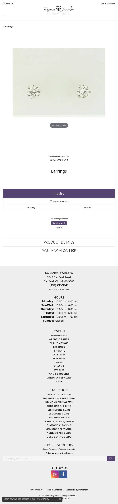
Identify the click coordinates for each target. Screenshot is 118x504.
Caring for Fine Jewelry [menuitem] (59, 421)
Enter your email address (59, 453)
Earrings (9, 26)
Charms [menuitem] (59, 366)
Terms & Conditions (54, 489)
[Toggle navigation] (5, 16)
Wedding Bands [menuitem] (59, 339)
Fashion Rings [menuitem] (59, 343)
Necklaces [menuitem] (59, 354)
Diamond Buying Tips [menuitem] (59, 402)
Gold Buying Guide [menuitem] (59, 436)
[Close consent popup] (60, 499)
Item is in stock (59, 223)
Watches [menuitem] (59, 370)
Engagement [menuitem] (59, 335)
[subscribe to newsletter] (111, 458)
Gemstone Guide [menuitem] (59, 413)
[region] (59, 92)
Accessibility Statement (77, 489)
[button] (8, 3)
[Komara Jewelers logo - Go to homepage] (59, 10)
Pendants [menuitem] (59, 350)
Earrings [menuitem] (59, 346)
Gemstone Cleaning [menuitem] (59, 429)
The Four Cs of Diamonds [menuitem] (59, 398)
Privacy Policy (36, 489)
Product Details (59, 242)
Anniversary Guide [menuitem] (59, 432)
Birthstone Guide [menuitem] (59, 409)
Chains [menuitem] (59, 362)
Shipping (31, 207)
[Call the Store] (59, 285)
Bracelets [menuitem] (59, 358)
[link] (107, 3)
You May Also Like (59, 250)
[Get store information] (59, 289)
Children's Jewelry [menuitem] (59, 377)
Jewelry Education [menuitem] (59, 394)
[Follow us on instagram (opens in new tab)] (55, 474)
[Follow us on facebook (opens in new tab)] (63, 474)
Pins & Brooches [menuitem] (59, 373)
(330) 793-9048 (59, 159)
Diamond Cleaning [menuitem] (59, 425)
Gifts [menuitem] (59, 381)
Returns (87, 207)
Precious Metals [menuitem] (59, 417)
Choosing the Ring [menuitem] (59, 405)
